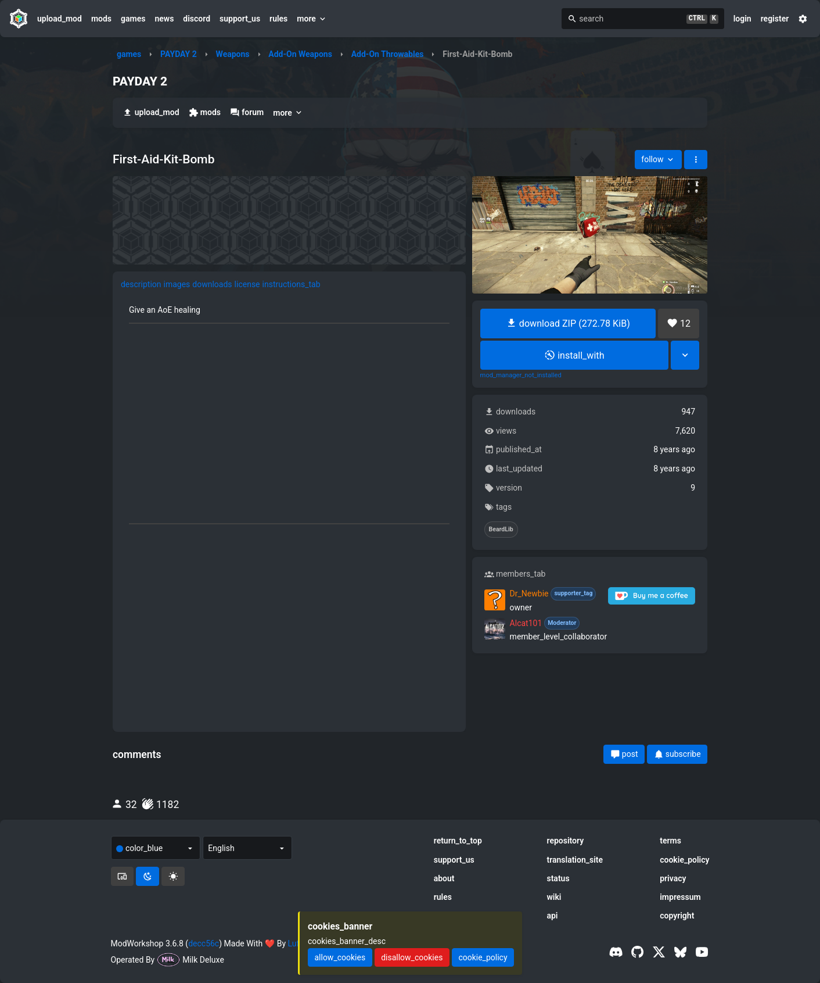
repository (565, 840)
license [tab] (247, 284)
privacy (673, 878)
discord (196, 18)
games (133, 18)
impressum (680, 897)
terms (670, 840)
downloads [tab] (212, 284)
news (164, 18)
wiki (553, 897)
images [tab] (177, 284)
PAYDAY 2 (178, 54)
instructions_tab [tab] (291, 284)
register (775, 18)
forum (247, 112)
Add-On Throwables (387, 54)
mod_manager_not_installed (521, 375)
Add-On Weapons (300, 54)
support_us (240, 18)
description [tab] (141, 284)
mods (101, 18)
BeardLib (501, 529)
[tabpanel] (289, 510)
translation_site (574, 859)
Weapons (233, 54)
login (742, 18)
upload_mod (59, 18)
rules (278, 18)
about (444, 878)
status (557, 878)
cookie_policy (684, 859)
